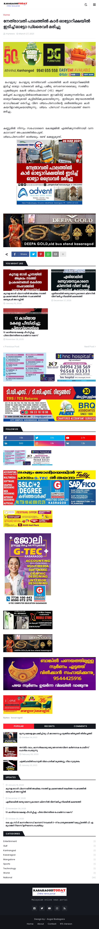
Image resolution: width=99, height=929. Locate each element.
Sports (49, 864)
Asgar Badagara (56, 919)
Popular (19, 726)
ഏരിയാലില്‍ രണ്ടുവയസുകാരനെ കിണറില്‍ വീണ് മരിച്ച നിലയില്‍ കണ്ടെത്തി (73, 295)
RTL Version (66, 923)
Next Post (89, 346)
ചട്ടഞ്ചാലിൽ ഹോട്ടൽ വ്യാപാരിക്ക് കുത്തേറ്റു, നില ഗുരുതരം (49, 761)
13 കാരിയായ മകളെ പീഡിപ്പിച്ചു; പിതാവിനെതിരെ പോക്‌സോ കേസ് (20, 334)
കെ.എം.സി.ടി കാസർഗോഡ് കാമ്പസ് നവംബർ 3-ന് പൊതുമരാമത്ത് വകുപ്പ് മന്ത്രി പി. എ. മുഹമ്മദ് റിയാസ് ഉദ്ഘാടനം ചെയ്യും (50, 824)
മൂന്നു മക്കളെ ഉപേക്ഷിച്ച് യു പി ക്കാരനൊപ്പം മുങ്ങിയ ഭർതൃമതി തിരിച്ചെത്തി (55, 733)
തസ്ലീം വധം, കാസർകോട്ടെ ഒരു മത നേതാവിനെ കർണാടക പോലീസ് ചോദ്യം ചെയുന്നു (54, 749)
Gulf (49, 846)
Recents (49, 726)
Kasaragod (49, 855)
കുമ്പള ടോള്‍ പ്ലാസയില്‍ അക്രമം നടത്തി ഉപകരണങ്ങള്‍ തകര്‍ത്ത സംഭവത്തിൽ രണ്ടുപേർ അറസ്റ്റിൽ (24, 296)
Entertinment (49, 841)
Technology (49, 868)
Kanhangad (49, 850)
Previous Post (12, 346)
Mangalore (49, 859)
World (49, 873)
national (49, 877)
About (40, 923)
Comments (80, 726)
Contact (52, 923)
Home (6, 14)
